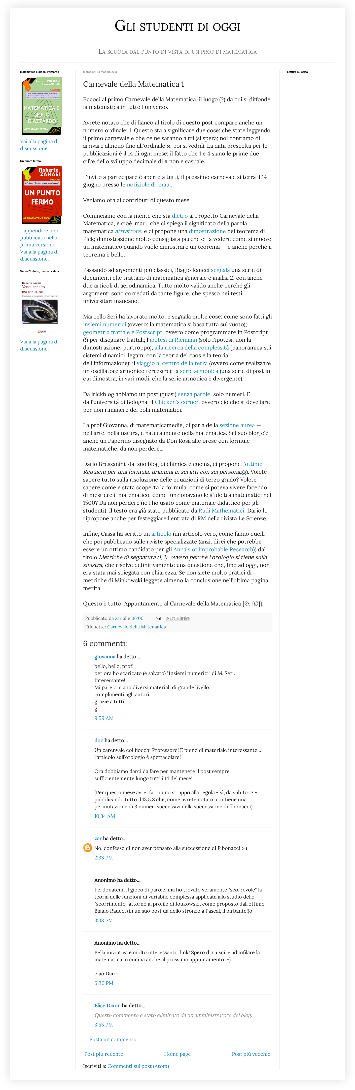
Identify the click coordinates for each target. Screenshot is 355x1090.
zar (98, 838)
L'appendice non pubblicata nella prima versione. (39, 237)
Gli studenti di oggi (177, 25)
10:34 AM (104, 816)
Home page (177, 1054)
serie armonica (199, 370)
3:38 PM (103, 920)
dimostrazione (207, 231)
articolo (161, 533)
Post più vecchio (251, 1054)
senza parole (194, 394)
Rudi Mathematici (221, 510)
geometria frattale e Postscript (122, 332)
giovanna (104, 656)
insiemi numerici (104, 324)
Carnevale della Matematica (136, 627)
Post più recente (103, 1054)
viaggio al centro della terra (172, 363)
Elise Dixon (107, 1005)
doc (98, 740)
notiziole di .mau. (149, 184)
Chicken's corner (176, 401)
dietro (180, 215)
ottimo (254, 463)
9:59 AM (104, 718)
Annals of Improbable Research (213, 549)
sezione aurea (237, 425)
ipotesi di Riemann (173, 339)
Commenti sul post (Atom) (138, 1066)
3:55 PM (103, 1024)
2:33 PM (103, 857)
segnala (220, 269)
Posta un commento (112, 1039)
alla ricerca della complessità (192, 347)
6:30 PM (103, 983)
